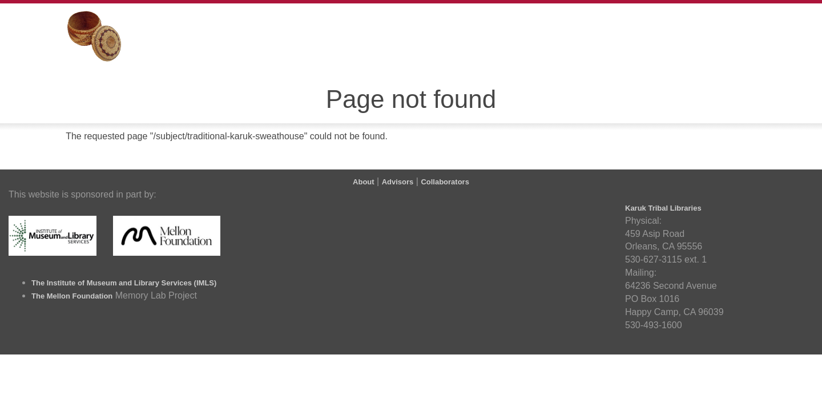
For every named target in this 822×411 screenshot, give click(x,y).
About (363, 182)
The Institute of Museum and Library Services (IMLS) (123, 283)
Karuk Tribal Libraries (663, 208)
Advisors (398, 182)
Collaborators (445, 182)
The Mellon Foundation (71, 296)
